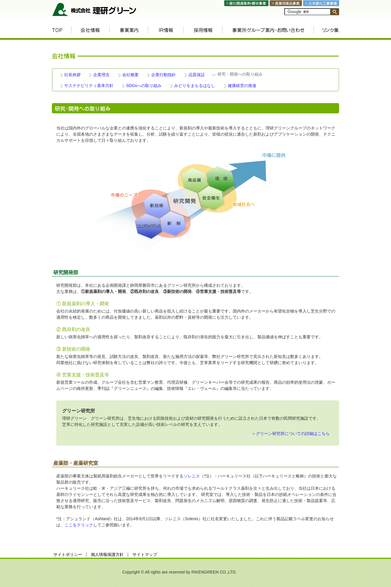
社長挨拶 (72, 74)
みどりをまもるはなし (194, 85)
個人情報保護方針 (107, 554)
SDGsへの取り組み (144, 85)
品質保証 (196, 74)
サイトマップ (144, 554)
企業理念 (101, 74)
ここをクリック (78, 525)
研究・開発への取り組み (240, 74)
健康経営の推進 (242, 85)
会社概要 (130, 74)
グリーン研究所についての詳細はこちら (293, 433)
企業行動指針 (163, 74)
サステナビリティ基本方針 (88, 85)
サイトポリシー (67, 554)
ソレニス (191, 476)
